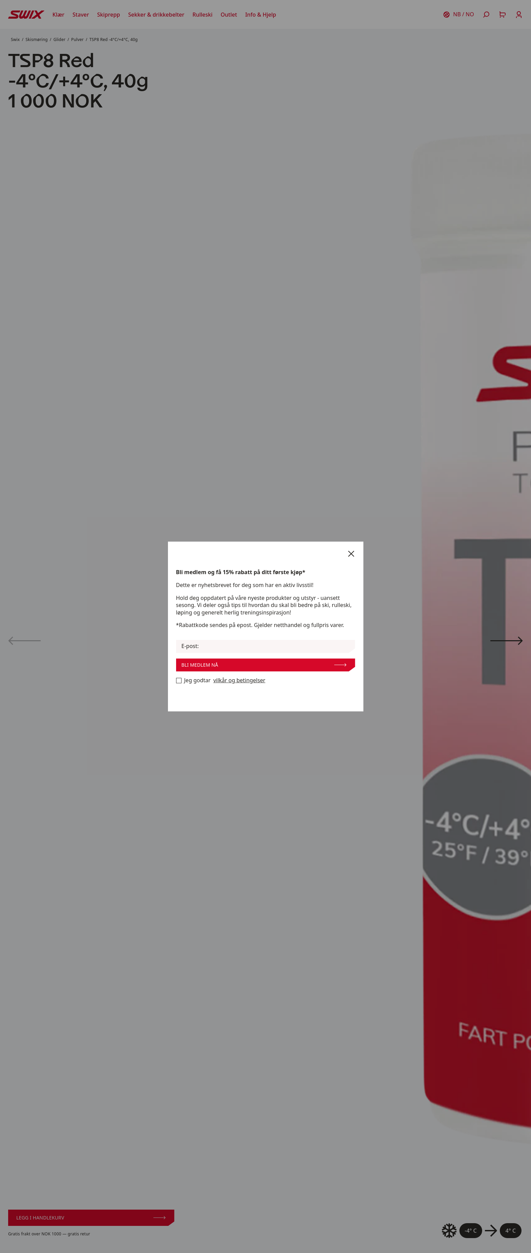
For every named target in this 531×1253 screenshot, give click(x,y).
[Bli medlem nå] (179, 680)
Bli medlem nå (264, 665)
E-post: (190, 646)
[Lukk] (351, 554)
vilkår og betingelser (239, 680)
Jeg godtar (220, 680)
